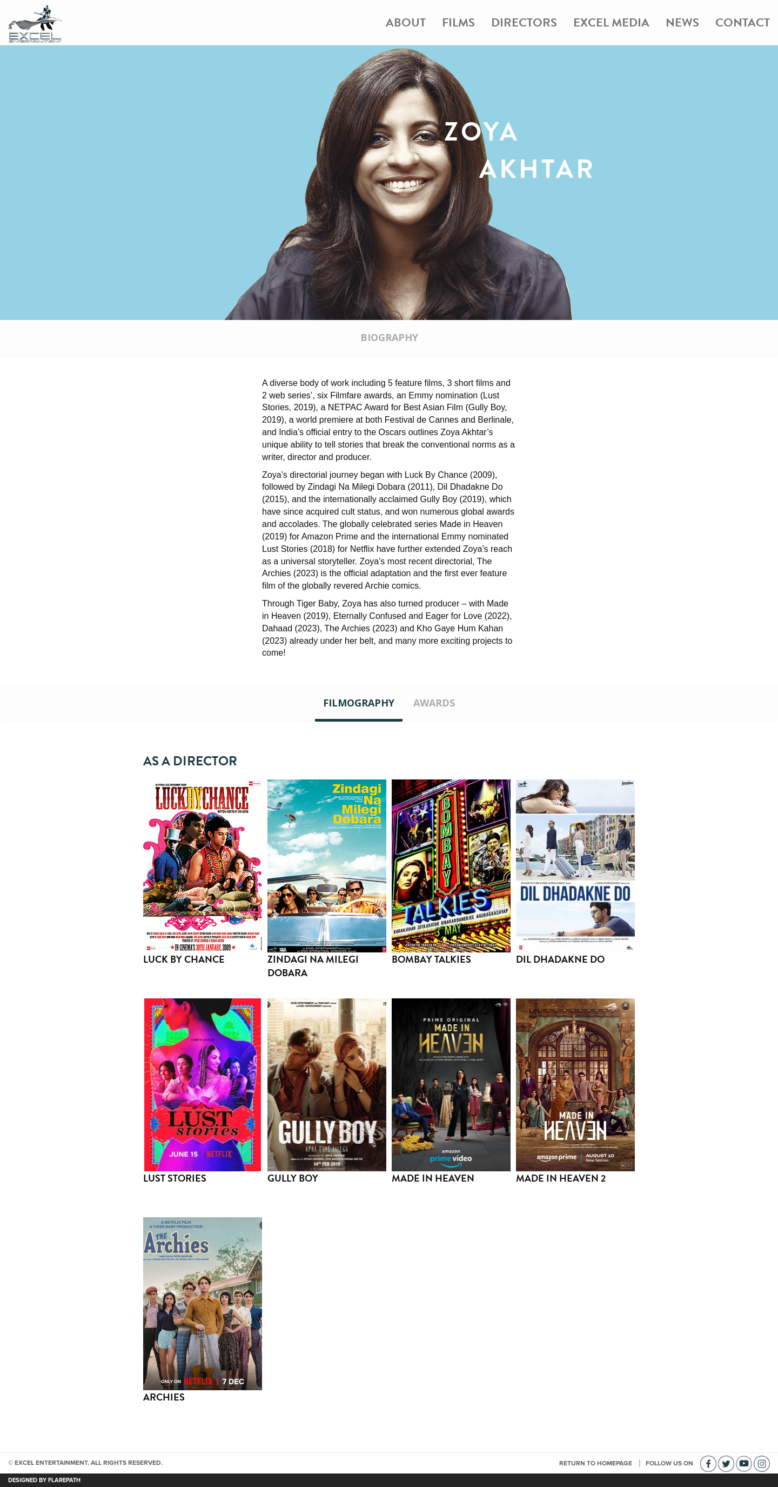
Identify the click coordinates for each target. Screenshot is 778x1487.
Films (458, 22)
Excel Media (611, 22)
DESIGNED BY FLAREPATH (44, 1480)
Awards (434, 702)
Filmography (358, 702)
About (406, 22)
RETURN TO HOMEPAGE (596, 1463)
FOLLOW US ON (670, 1463)
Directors (524, 22)
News (682, 22)
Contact (742, 22)
